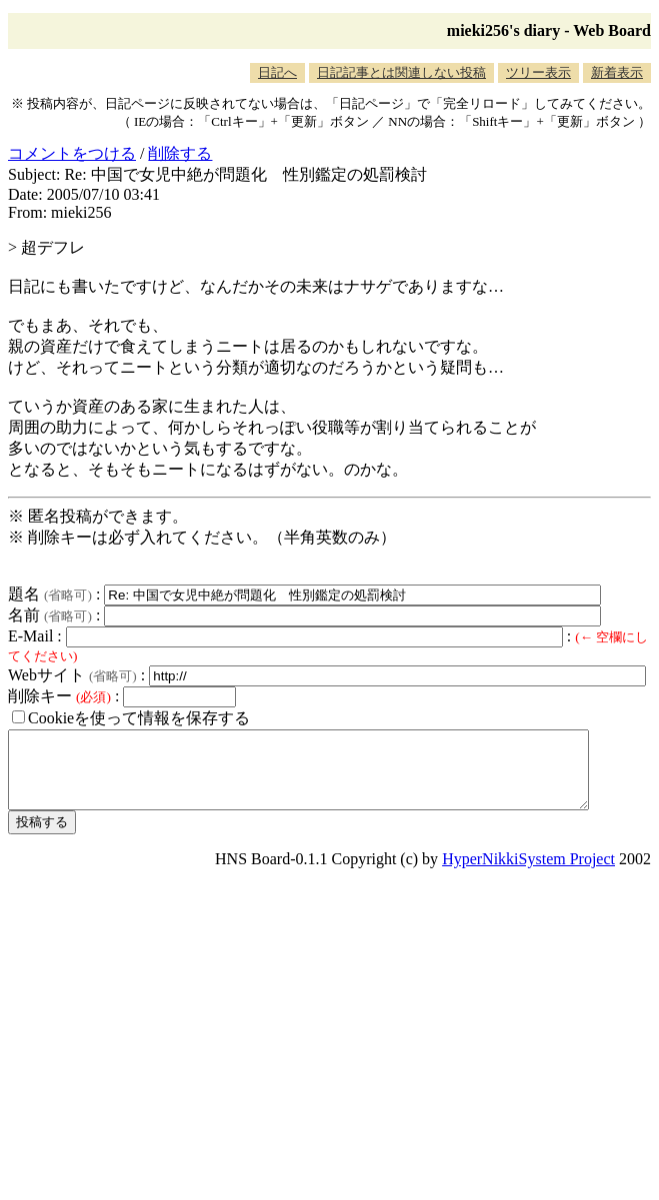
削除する (180, 153)
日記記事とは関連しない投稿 (401, 72)
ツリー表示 (538, 72)
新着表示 (617, 72)
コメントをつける (72, 153)
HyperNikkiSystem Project (528, 873)
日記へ (277, 72)
